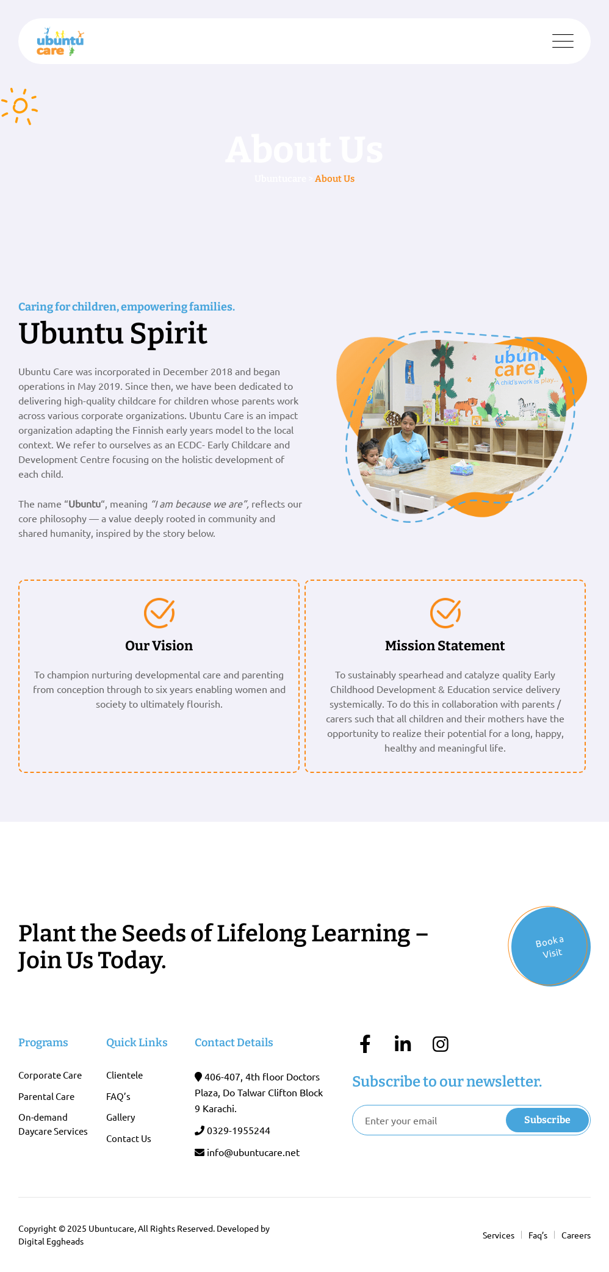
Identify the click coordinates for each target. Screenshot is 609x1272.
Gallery (120, 1117)
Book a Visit (550, 946)
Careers (576, 1234)
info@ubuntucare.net (253, 1152)
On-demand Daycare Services (53, 1124)
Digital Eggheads (51, 1240)
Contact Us (128, 1138)
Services (498, 1234)
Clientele (124, 1074)
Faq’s (537, 1234)
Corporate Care (50, 1074)
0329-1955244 (238, 1130)
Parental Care (46, 1096)
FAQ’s (118, 1096)
